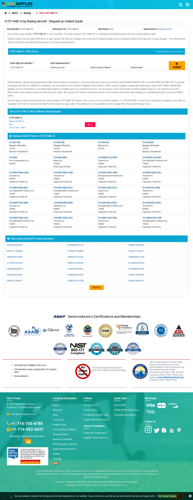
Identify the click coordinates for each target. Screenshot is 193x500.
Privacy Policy (91, 404)
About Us (57, 409)
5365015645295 (15, 245)
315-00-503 (103, 142)
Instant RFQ (120, 404)
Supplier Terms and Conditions (99, 437)
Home (56, 404)
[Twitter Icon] (157, 430)
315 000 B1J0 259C (151, 157)
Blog (55, 414)
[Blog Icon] (164, 430)
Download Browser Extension (27, 439)
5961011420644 (15, 250)
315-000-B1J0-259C (107, 157)
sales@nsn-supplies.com (23, 413)
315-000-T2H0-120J (18, 217)
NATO (15, 12)
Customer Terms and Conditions (100, 432)
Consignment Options (125, 414)
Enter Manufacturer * (60, 63)
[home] (6, 13)
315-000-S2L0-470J (107, 202)
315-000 (13, 157)
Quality (56, 453)
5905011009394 (136, 245)
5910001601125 (75, 245)
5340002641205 (75, 274)
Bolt (111, 29)
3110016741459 (15, 262)
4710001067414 (136, 262)
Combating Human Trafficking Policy (102, 414)
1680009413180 (136, 256)
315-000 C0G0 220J (151, 172)
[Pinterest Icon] (179, 430)
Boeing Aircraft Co (16, 121)
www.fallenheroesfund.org (170, 377)
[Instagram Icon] (149, 429)
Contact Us (58, 419)
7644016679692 (15, 256)
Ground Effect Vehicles (64, 429)
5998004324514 (15, 268)
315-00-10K (14, 142)
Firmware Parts (60, 434)
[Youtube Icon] (172, 430)
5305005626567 (15, 274)
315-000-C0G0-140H (19, 172)
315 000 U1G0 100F (107, 217)
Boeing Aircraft (29, 12)
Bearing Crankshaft (62, 439)
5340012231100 (75, 280)
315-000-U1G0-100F (152, 217)
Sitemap (57, 458)
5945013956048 (136, 274)
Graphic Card (59, 424)
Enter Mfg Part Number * (22, 63)
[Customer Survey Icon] (30, 461)
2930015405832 (75, 268)
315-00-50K (148, 142)
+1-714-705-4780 (27, 423)
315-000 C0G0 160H (63, 172)
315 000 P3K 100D (151, 187)
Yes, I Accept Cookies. (167, 496)
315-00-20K (59, 142)
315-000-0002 (60, 157)
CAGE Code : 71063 (17, 127)
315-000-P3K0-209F (18, 202)
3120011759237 (136, 250)
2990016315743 (75, 256)
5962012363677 (15, 280)
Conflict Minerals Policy (96, 419)
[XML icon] (55, 463)
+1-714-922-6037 (28, 429)
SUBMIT (177, 65)
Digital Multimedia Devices (66, 448)
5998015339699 (75, 262)
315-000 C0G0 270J (63, 187)
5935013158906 (75, 250)
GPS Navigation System (65, 443)
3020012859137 (136, 280)
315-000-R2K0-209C (63, 202)
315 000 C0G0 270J (107, 187)
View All (96, 287)
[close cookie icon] (190, 496)
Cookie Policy (91, 409)
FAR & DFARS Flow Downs (127, 409)
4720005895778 (136, 268)
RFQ (90, 124)
